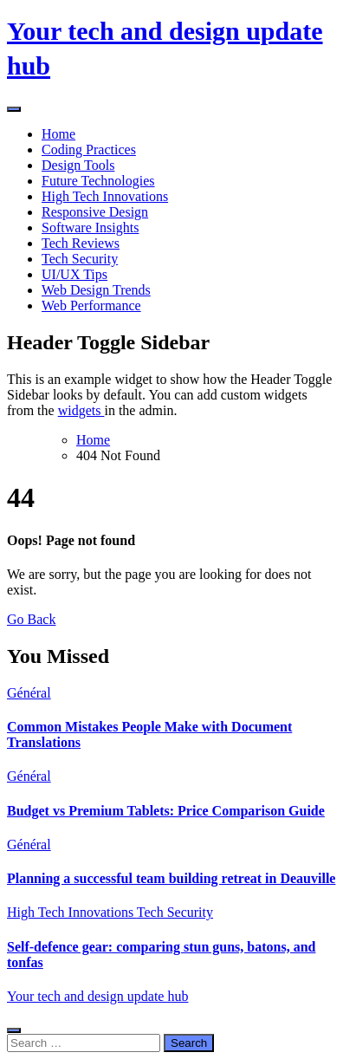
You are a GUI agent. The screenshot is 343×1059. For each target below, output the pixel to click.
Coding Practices (89, 149)
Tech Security (80, 258)
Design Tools (78, 165)
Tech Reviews (81, 243)
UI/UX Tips (74, 274)
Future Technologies (98, 180)
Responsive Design (95, 212)
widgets (81, 410)
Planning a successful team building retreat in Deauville (171, 878)
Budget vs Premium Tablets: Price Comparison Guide (166, 810)
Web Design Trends (96, 290)
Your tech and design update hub (97, 996)
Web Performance (91, 305)
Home (58, 134)
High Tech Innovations (105, 196)
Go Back (31, 619)
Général (29, 692)
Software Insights (90, 227)
